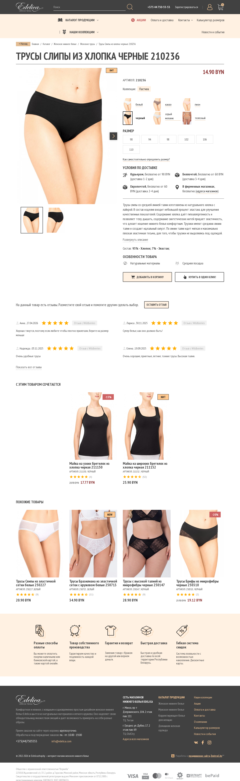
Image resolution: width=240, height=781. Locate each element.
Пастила (144, 89)
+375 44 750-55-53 (159, 7)
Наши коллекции (203, 697)
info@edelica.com (61, 741)
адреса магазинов (207, 191)
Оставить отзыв (156, 304)
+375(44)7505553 (26, 741)
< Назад (23, 43)
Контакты (199, 715)
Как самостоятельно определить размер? (146, 159)
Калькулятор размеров (207, 728)
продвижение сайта (199, 756)
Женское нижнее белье (171, 703)
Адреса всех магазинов (136, 739)
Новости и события (205, 734)
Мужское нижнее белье (171, 709)
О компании (200, 722)
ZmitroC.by (216, 756)
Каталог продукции (171, 697)
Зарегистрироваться (186, 7)
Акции (197, 703)
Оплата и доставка (204, 709)
